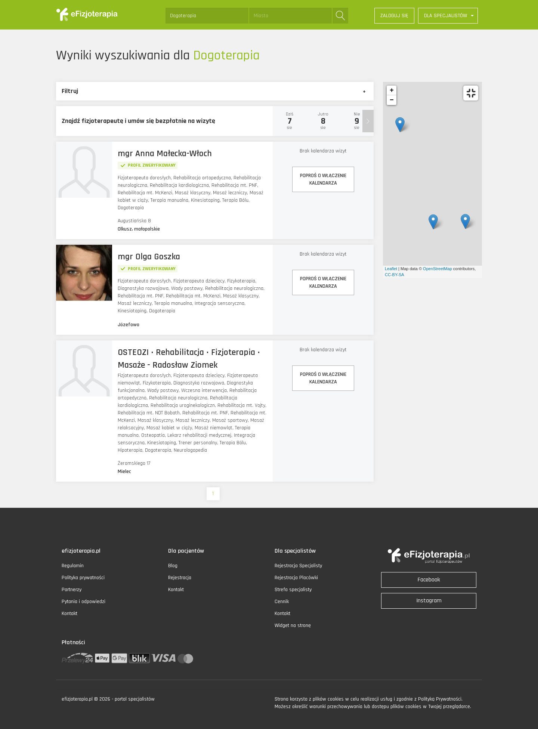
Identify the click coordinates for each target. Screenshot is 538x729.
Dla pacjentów (186, 551)
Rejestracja (179, 577)
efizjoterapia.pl (81, 551)
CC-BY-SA (394, 274)
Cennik (282, 601)
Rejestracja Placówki (296, 577)
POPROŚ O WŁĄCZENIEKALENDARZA (323, 179)
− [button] (392, 100)
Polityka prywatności (83, 577)
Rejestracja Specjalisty (298, 565)
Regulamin (73, 565)
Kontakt (69, 613)
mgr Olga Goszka (149, 256)
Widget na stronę (293, 625)
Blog (172, 565)
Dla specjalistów (295, 551)
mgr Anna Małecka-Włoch (165, 153)
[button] (448, 16)
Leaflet (391, 268)
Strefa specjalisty (293, 589)
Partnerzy (71, 589)
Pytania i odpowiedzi (83, 601)
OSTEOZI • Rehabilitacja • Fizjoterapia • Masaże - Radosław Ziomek (189, 359)
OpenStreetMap (437, 268)
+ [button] (392, 90)
